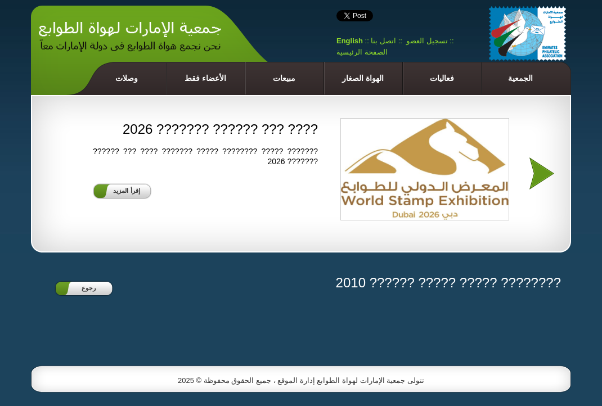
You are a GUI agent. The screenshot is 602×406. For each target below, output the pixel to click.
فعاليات (442, 78)
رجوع (89, 288)
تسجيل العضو (427, 41)
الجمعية (520, 78)
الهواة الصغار (363, 78)
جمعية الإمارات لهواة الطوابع (361, 380)
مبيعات (284, 78)
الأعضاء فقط (205, 78)
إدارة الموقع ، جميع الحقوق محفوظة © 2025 (247, 380)
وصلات (126, 78)
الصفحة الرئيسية (362, 52)
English (349, 41)
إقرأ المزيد (126, 190)
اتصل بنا (383, 41)
